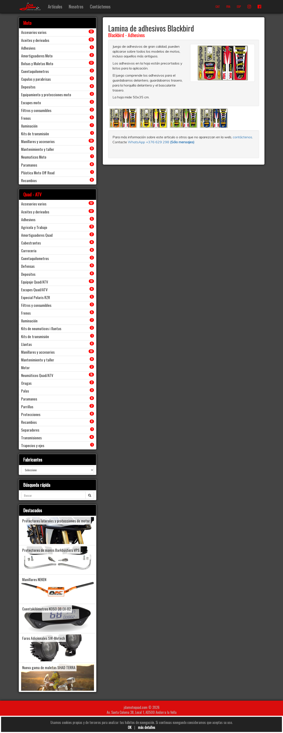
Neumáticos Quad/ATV (37, 375)
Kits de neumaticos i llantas (41, 328)
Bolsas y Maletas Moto (37, 63)
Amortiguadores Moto (37, 55)
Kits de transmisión (35, 133)
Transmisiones (31, 437)
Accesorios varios (33, 32)
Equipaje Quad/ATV (34, 282)
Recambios (29, 180)
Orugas (26, 383)
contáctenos (242, 137)
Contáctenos (100, 6)
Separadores (30, 430)
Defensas (27, 266)
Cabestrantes (31, 243)
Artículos (55, 6)
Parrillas (27, 406)
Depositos (28, 87)
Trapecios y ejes (32, 445)
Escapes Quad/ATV (34, 289)
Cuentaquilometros (35, 71)
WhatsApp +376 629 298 (149, 142)
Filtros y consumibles (36, 110)
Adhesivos (136, 35)
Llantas (26, 344)
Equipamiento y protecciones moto (46, 94)
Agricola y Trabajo (34, 227)
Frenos (26, 118)
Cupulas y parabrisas (36, 79)
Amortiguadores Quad (37, 235)
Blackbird (116, 35)
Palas (25, 391)
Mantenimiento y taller (37, 149)
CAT (218, 6)
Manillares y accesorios (38, 141)
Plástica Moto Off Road (38, 172)
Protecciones (30, 414)
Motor (25, 367)
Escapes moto (31, 102)
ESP (239, 6)
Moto (27, 22)
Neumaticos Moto (33, 157)
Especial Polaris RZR (35, 297)
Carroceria (28, 250)
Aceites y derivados (35, 40)
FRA (228, 6)
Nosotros (76, 6)
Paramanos (29, 165)
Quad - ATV (32, 194)
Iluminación (29, 126)
